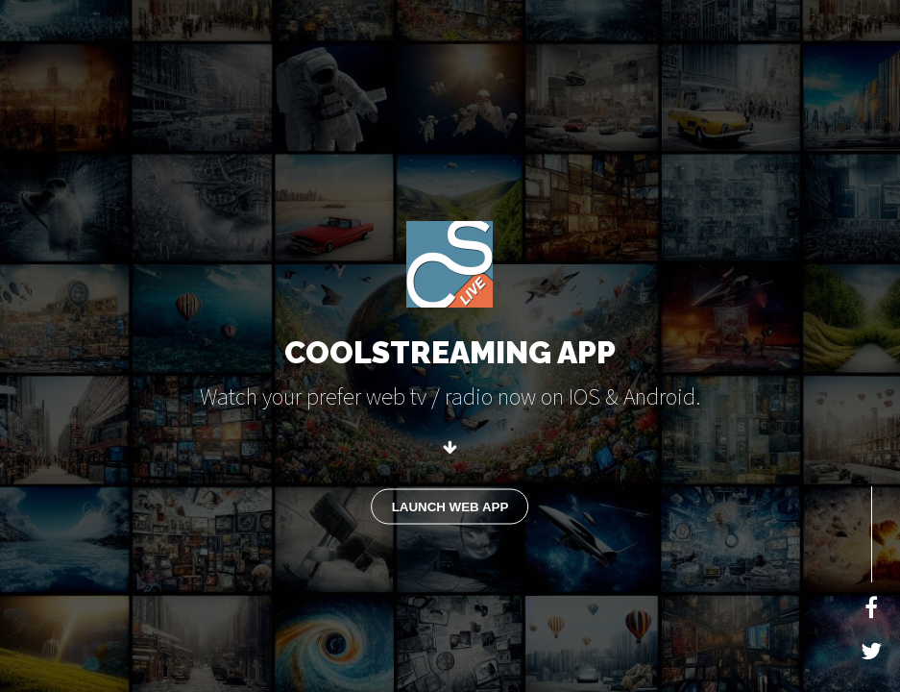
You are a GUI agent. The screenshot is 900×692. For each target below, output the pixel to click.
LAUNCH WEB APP (450, 506)
